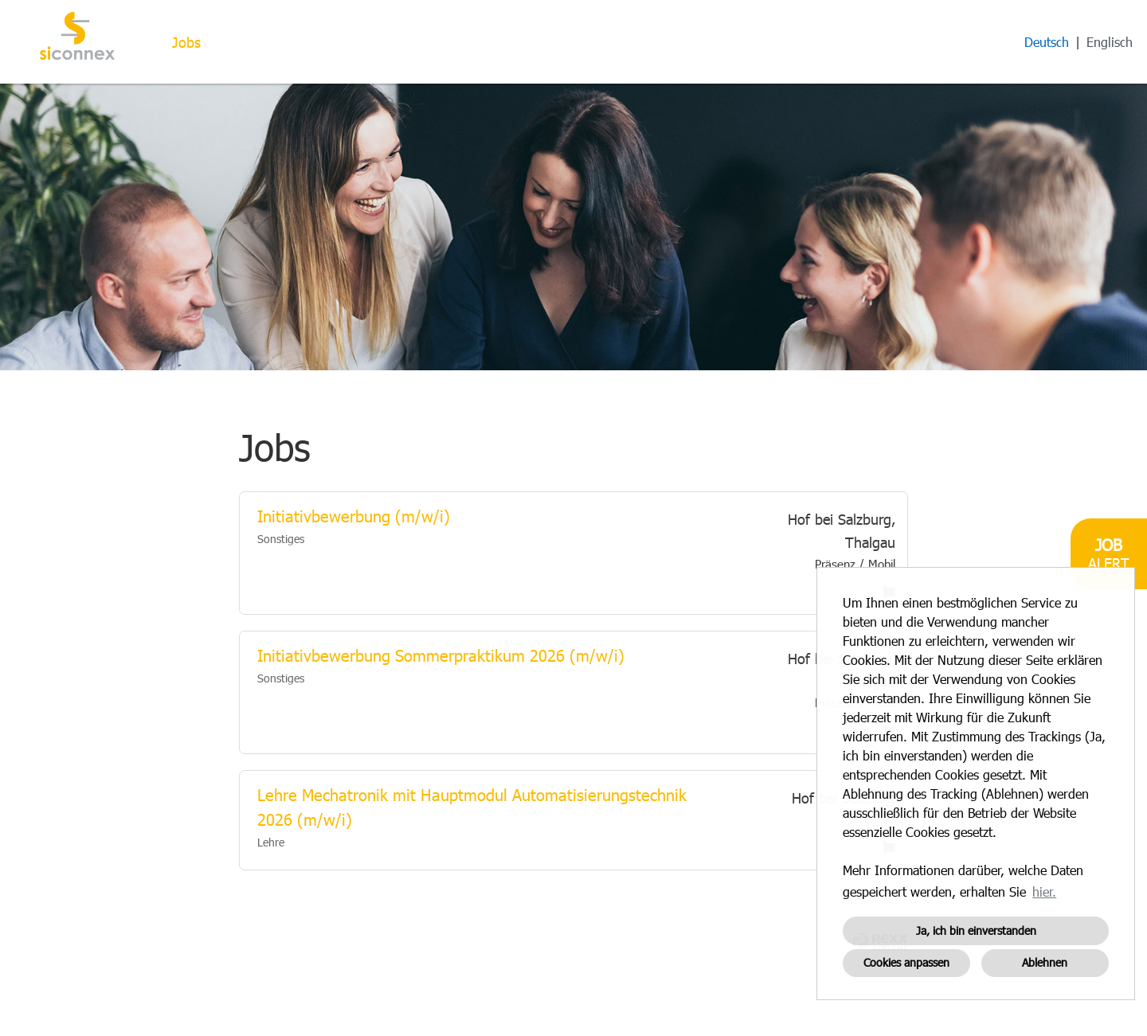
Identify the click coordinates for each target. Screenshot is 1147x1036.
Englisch (1109, 41)
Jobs (186, 42)
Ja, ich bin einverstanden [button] (976, 930)
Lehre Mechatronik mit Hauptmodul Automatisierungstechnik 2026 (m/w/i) (472, 807)
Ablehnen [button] (1044, 962)
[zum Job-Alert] (1109, 553)
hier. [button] (1044, 891)
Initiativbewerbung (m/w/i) (353, 516)
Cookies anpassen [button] (906, 962)
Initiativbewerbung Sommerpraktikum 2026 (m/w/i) (440, 655)
